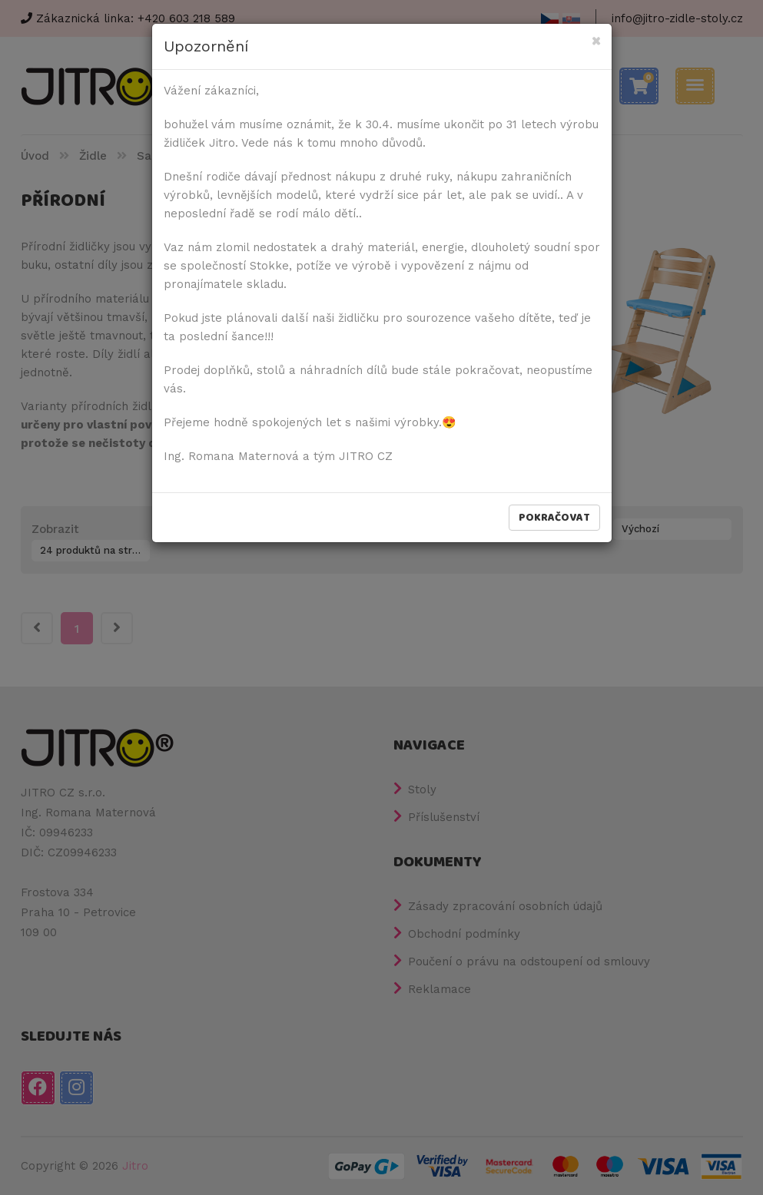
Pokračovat (554, 517)
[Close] (596, 42)
